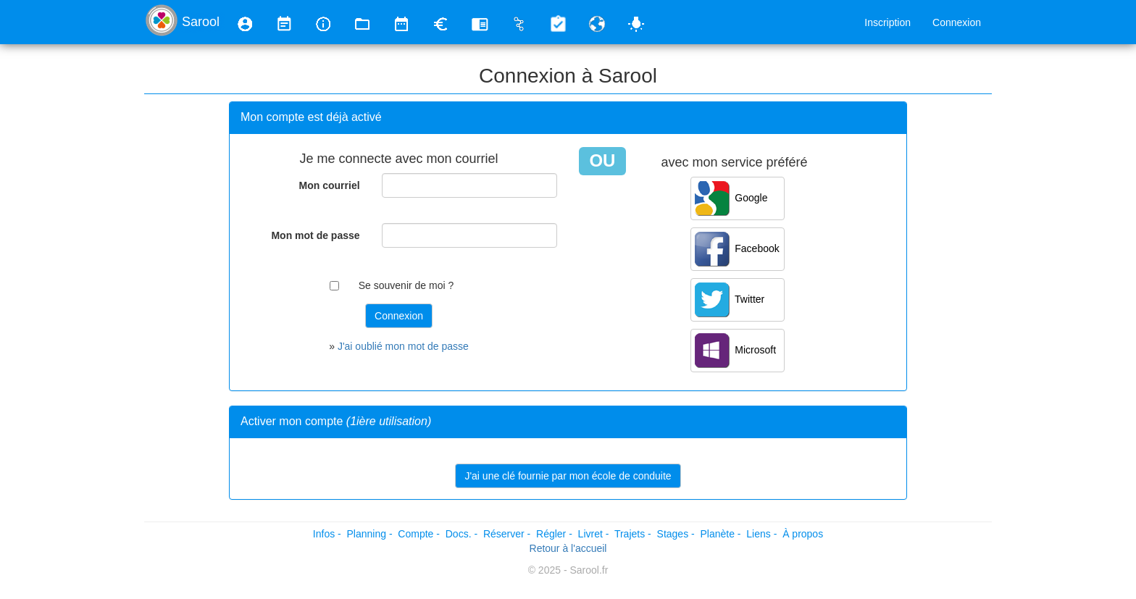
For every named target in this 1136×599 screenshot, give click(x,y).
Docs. (459, 534)
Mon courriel (329, 185)
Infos (324, 534)
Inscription (887, 22)
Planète (717, 534)
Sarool (201, 21)
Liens (758, 534)
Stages (673, 534)
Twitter (730, 299)
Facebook (737, 249)
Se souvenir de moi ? (406, 285)
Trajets (629, 534)
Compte (415, 534)
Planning (367, 534)
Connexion (956, 22)
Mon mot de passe (315, 235)
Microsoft (736, 350)
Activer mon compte (336, 421)
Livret (590, 534)
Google (731, 198)
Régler (551, 534)
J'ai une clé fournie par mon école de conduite (567, 476)
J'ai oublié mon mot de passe (403, 346)
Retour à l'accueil (568, 548)
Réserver (504, 534)
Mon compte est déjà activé (311, 117)
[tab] (568, 118)
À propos (802, 534)
